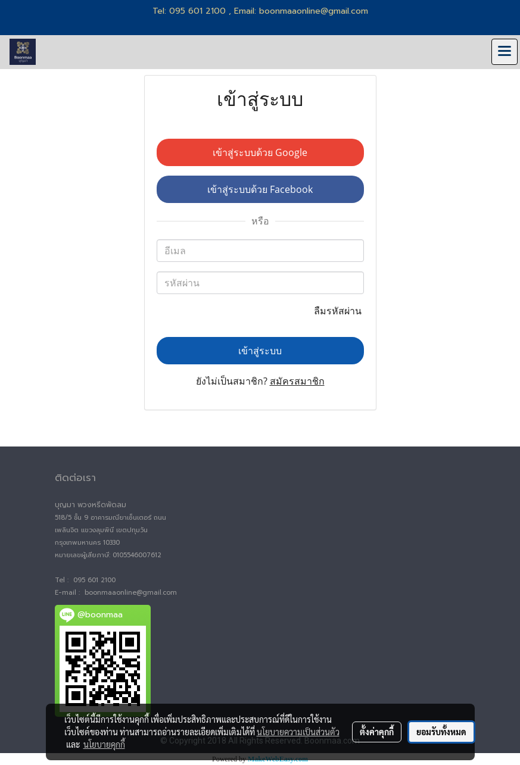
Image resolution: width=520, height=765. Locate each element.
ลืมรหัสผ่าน (339, 310)
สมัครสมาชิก (297, 381)
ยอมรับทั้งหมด (441, 731)
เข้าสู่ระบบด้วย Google (260, 152)
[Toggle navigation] (504, 52)
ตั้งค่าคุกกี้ (377, 731)
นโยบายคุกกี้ (104, 744)
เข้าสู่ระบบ (260, 350)
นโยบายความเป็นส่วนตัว (298, 731)
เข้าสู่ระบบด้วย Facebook (260, 189)
